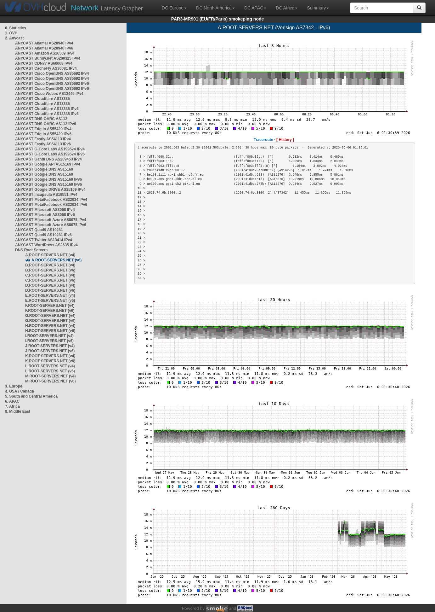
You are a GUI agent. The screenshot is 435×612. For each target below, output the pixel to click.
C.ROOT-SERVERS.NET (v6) (50, 280)
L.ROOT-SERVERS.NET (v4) (50, 366)
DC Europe (174, 7)
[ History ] (285, 139)
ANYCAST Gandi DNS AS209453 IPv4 (48, 159)
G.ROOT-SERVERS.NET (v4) (50, 315)
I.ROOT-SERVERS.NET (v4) (49, 336)
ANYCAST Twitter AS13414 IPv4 (43, 240)
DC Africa (286, 7)
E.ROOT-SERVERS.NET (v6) (50, 300)
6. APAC (12, 401)
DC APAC (255, 7)
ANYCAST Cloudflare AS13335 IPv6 (47, 109)
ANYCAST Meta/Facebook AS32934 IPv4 (51, 199)
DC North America (215, 7)
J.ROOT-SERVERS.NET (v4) (50, 346)
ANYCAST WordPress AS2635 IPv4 (46, 245)
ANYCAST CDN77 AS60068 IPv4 (43, 63)
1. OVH (11, 33)
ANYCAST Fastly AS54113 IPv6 (43, 144)
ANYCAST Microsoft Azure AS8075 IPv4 (50, 220)
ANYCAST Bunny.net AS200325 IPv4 (47, 58)
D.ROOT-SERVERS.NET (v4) (50, 285)
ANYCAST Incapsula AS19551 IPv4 (46, 194)
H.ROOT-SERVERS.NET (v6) (50, 331)
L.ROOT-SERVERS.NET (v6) (50, 371)
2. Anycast (14, 38)
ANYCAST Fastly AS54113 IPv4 (43, 139)
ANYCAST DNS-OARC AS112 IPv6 (45, 124)
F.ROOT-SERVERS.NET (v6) (49, 310)
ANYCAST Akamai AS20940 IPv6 (44, 48)
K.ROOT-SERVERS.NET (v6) (50, 361)
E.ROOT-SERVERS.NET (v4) (50, 295)
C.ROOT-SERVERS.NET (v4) (50, 275)
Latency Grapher (107, 7)
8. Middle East (17, 411)
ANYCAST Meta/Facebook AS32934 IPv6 (51, 204)
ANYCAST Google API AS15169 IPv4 (47, 164)
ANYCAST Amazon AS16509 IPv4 (45, 53)
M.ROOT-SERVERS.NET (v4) (50, 376)
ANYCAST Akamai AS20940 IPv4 (44, 43)
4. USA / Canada (19, 391)
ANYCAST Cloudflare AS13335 (42, 98)
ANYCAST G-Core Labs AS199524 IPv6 (50, 154)
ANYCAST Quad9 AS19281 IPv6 (43, 235)
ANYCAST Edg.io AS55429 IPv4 (43, 129)
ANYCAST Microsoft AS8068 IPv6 (45, 215)
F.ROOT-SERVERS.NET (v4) (49, 305)
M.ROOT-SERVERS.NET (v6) (50, 381)
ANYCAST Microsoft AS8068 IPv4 (45, 209)
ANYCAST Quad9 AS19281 (39, 230)
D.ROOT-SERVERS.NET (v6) (50, 290)
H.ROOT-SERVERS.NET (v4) (50, 325)
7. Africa (12, 406)
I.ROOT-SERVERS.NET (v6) (49, 341)
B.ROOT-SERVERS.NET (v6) (50, 270)
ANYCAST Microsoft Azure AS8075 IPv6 (50, 225)
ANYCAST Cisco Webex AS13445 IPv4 (49, 93)
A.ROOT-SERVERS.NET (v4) (50, 255)
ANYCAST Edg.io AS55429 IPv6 (43, 134)
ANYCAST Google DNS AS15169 (44, 169)
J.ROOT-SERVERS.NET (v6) (50, 351)
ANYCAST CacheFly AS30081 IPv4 (46, 68)
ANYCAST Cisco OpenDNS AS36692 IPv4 (52, 73)
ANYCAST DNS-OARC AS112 (41, 119)
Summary (318, 7)
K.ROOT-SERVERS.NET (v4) (50, 356)
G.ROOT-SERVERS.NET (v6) (50, 320)
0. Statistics (15, 28)
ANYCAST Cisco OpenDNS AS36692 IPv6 (52, 83)
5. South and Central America (31, 396)
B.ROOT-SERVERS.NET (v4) (50, 265)
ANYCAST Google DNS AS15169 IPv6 (48, 179)
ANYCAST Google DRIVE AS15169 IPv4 (50, 189)
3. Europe (13, 386)
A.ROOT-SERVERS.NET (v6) (56, 260)
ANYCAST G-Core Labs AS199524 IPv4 (50, 149)
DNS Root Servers (31, 250)
